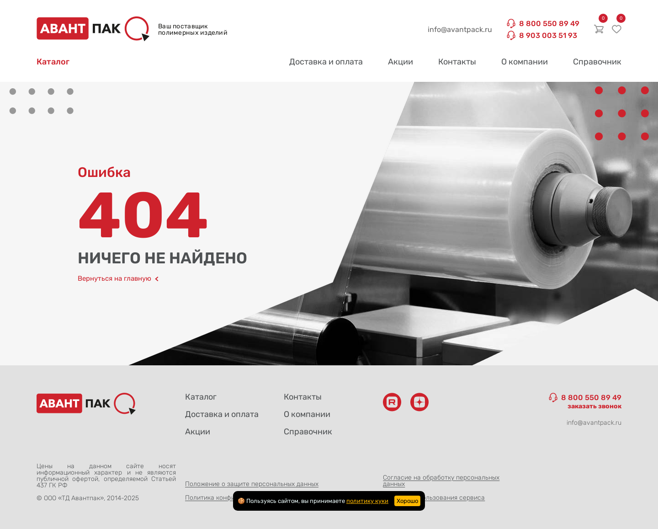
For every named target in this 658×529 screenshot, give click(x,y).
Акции (400, 62)
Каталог (53, 62)
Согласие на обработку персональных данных (441, 481)
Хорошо (407, 500)
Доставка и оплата (326, 62)
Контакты (457, 62)
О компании (524, 62)
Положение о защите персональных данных (251, 484)
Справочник (597, 62)
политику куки (367, 500)
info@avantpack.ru (460, 29)
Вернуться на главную (118, 278)
